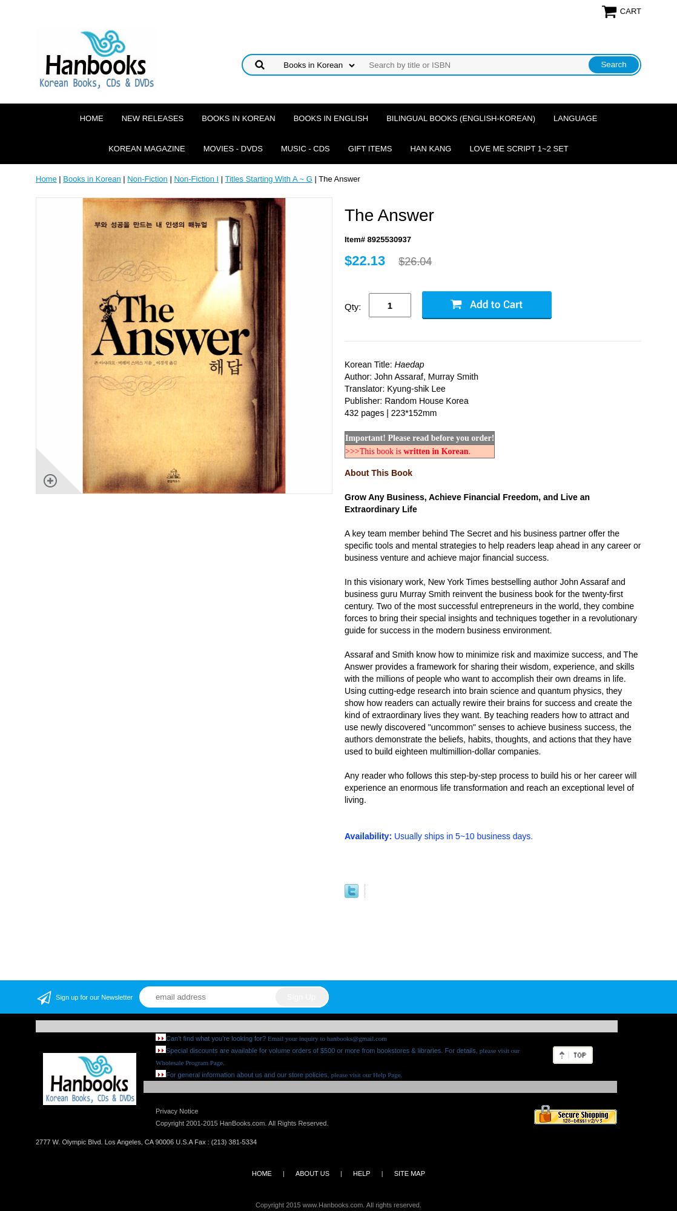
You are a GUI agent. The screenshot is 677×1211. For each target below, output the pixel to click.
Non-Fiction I (196, 178)
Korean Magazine (146, 148)
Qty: (353, 307)
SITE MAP (409, 1173)
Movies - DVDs (233, 148)
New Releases (153, 118)
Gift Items (370, 148)
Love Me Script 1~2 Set (518, 148)
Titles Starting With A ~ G (268, 178)
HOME (262, 1173)
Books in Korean (238, 118)
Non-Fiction (147, 178)
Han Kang (430, 148)
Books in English (331, 118)
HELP (362, 1173)
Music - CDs (305, 148)
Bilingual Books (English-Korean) (460, 118)
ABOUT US (312, 1173)
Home (92, 118)
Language (575, 118)
